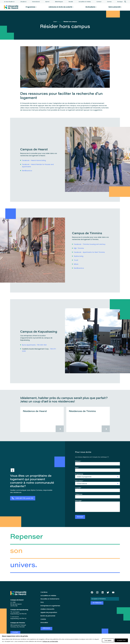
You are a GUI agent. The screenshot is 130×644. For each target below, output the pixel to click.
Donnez (109, 1)
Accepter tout (121, 640)
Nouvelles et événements (50, 599)
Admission (46, 628)
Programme (79, 474)
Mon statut (79, 481)
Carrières (44, 592)
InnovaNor (44, 622)
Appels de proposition (49, 612)
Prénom (78, 461)
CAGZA (43, 619)
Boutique (120, 1)
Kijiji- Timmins (79, 248)
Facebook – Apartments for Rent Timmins (89, 252)
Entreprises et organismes (50, 606)
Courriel (78, 488)
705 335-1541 (42, 345)
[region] (65, 639)
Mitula (76, 264)
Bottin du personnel (48, 616)
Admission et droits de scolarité (61, 7)
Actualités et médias (85, 1)
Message (78, 501)
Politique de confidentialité (50, 641)
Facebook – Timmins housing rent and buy (89, 244)
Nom (77, 468)
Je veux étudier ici (9, 1)
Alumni (47, 1)
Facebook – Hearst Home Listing (34, 160)
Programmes (31, 7)
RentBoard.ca (27, 171)
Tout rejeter (108, 640)
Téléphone (78, 494)
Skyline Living (78, 256)
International (36, 1)
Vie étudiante (91, 7)
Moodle (71, 1)
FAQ (42, 602)
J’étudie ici (23, 1)
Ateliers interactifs (47, 609)
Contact (99, 1)
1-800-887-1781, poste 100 (24, 498)
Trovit (76, 260)
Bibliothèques (59, 1)
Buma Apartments (29, 345)
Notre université (115, 7)
